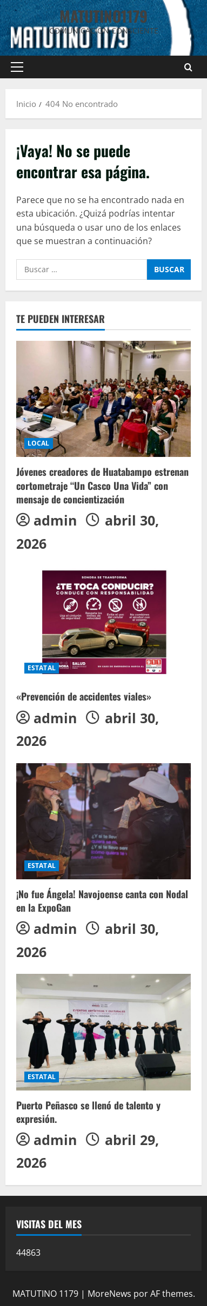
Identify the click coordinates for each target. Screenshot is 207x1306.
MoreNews (109, 1294)
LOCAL (39, 443)
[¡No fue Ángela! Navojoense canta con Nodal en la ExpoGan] (103, 821)
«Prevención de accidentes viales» (83, 696)
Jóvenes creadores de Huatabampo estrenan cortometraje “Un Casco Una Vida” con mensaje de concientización (102, 485)
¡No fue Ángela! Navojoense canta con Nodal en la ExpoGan (102, 900)
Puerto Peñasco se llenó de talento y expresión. (88, 1112)
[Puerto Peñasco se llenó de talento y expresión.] (103, 1032)
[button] (17, 67)
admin (55, 520)
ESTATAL (42, 667)
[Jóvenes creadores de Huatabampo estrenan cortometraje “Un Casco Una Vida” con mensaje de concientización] (103, 399)
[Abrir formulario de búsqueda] (188, 67)
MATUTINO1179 (103, 16)
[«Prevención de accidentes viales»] (103, 624)
